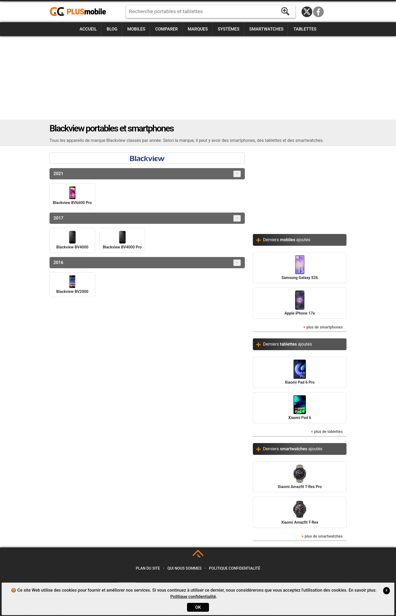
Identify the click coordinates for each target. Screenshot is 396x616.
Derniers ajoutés (286, 239)
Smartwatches (266, 29)
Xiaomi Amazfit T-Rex (299, 512)
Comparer (166, 29)
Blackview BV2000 (72, 284)
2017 (147, 218)
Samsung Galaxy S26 (299, 267)
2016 (147, 262)
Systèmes (228, 29)
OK (198, 607)
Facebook (318, 11)
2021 (147, 174)
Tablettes (304, 29)
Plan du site (148, 568)
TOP (198, 556)
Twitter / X (307, 11)
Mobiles (136, 29)
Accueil (88, 29)
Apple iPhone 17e (299, 302)
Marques (198, 29)
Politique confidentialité (234, 568)
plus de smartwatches (323, 536)
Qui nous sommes (184, 568)
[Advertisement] (198, 77)
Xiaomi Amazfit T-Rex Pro (300, 476)
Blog (112, 29)
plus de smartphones (324, 327)
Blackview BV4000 (72, 240)
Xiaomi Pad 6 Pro (299, 372)
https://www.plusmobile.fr (80, 12)
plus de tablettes (328, 431)
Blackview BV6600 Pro (72, 195)
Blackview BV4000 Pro (122, 240)
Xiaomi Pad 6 (299, 407)
